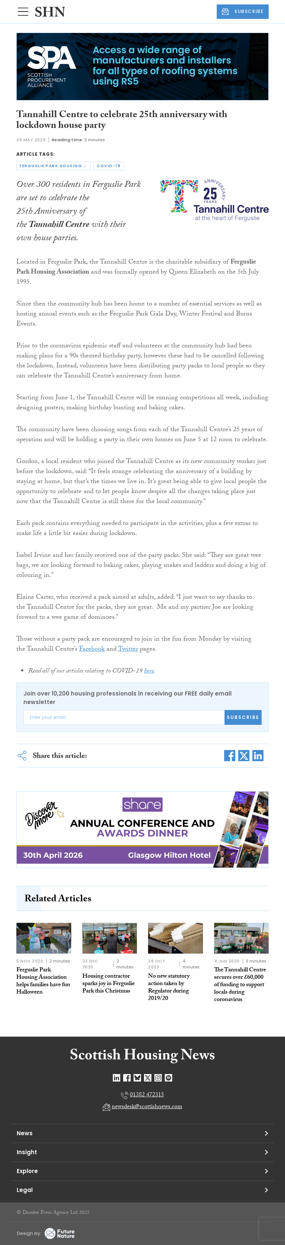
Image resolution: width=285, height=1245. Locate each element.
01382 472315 (147, 1095)
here (149, 671)
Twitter (128, 649)
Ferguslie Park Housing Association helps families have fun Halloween (43, 981)
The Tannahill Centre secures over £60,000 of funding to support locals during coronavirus (240, 985)
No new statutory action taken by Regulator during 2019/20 (169, 988)
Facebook (92, 649)
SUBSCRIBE (242, 11)
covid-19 (109, 166)
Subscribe (243, 717)
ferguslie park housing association (55, 166)
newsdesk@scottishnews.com (147, 1107)
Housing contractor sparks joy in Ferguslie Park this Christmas (108, 984)
